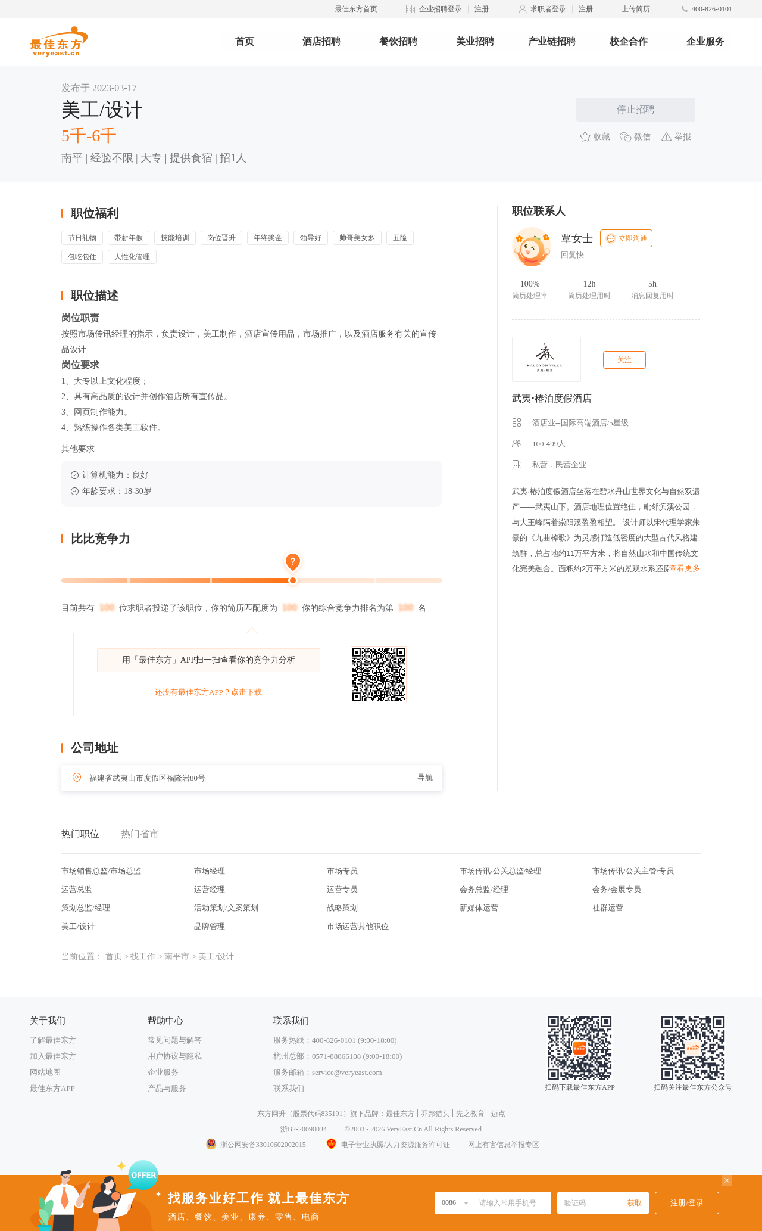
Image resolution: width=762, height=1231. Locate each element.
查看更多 (684, 568)
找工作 (142, 956)
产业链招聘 (552, 41)
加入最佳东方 (53, 1056)
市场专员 (342, 870)
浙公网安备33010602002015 (255, 1144)
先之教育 (470, 1113)
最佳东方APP (52, 1088)
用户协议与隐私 (175, 1056)
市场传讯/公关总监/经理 (500, 870)
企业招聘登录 (440, 9)
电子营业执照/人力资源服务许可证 (387, 1144)
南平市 (176, 956)
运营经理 (209, 889)
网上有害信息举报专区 (503, 1144)
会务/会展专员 (616, 889)
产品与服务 (167, 1088)
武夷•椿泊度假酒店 (552, 398)
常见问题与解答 (175, 1040)
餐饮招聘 (398, 41)
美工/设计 (78, 926)
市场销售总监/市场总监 (101, 870)
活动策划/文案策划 (226, 907)
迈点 (498, 1113)
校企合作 (629, 41)
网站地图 (45, 1072)
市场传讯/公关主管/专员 (633, 870)
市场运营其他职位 (358, 926)
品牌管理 (209, 926)
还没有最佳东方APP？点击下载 (208, 692)
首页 (244, 41)
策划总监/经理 (85, 907)
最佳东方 (400, 1113)
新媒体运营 (479, 907)
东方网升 (271, 1113)
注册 (481, 9)
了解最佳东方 (53, 1040)
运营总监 (76, 889)
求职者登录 (548, 9)
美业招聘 (475, 41)
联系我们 (288, 1088)
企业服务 (705, 41)
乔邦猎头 (435, 1113)
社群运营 (607, 907)
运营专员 (342, 889)
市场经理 (209, 870)
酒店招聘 (321, 41)
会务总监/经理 (484, 889)
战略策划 (342, 907)
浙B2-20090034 (303, 1129)
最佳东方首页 (356, 9)
